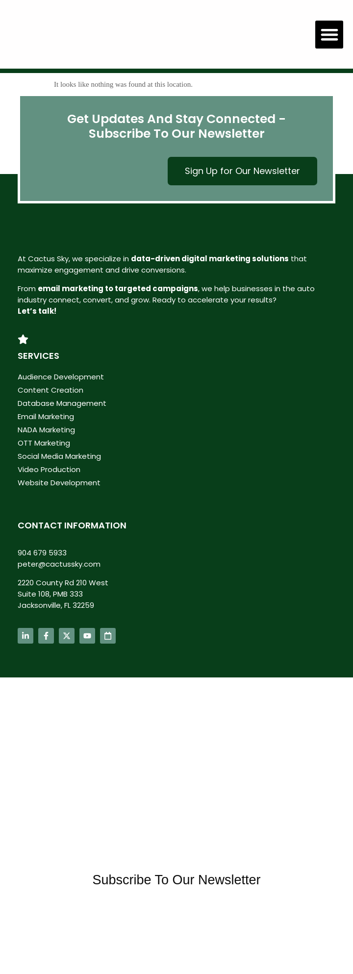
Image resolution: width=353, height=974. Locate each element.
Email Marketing (46, 416)
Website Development (59, 482)
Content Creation (50, 390)
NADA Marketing (46, 430)
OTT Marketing (44, 443)
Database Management (62, 403)
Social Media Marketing (59, 456)
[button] (329, 35)
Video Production (49, 469)
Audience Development (61, 377)
